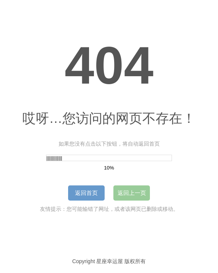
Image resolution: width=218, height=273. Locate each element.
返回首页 (86, 193)
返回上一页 (132, 193)
